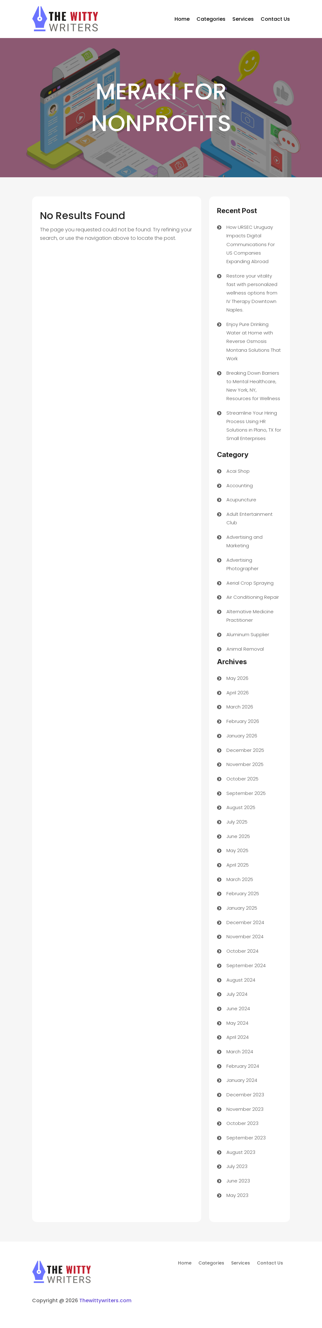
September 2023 (246, 1137)
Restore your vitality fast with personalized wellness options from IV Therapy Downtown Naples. (251, 293)
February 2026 (242, 721)
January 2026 (241, 735)
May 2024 (237, 1023)
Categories (211, 19)
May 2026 (237, 678)
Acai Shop (238, 471)
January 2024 (241, 1080)
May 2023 (237, 1195)
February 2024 (242, 1066)
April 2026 (237, 692)
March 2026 (239, 706)
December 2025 (245, 750)
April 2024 (237, 1037)
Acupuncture (241, 499)
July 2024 (236, 994)
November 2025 (245, 764)
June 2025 (238, 836)
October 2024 (242, 951)
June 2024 (238, 1008)
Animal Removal (245, 649)
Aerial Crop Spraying (250, 583)
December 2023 (245, 1094)
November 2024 (245, 936)
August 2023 (240, 1152)
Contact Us (275, 19)
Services (243, 19)
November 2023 (245, 1109)
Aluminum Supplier (247, 634)
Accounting (239, 485)
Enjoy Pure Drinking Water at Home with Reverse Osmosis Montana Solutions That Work (253, 341)
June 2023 (238, 1180)
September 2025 (246, 793)
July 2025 (236, 821)
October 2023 (242, 1123)
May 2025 (237, 850)
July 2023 (236, 1166)
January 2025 (241, 908)
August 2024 (240, 980)
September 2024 (246, 965)
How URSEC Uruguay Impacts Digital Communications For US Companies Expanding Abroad (250, 244)
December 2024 (245, 922)
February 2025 (242, 893)
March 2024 (239, 1051)
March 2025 (239, 879)
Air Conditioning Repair (252, 597)
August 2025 (240, 807)
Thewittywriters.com (105, 1300)
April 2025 (237, 865)
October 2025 (242, 778)
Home (182, 19)
